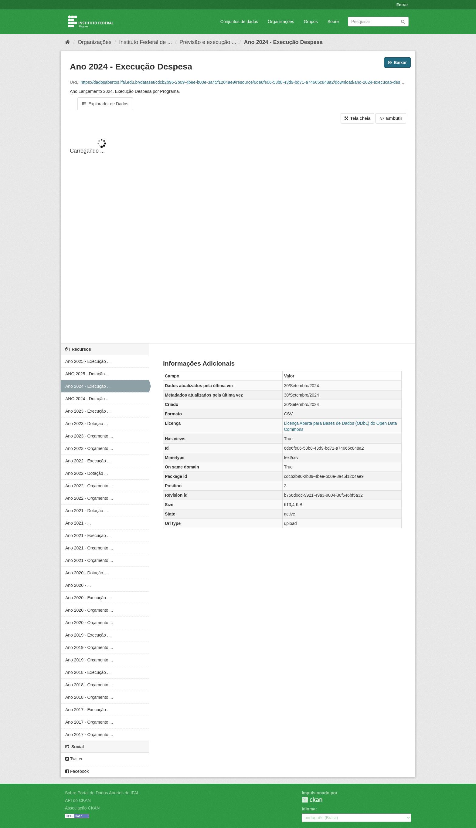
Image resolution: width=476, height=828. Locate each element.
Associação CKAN (82, 808)
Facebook (77, 771)
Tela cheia (358, 118)
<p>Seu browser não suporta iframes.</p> (238, 234)
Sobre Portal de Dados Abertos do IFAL (102, 792)
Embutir (390, 118)
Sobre (333, 21)
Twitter (74, 758)
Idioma (308, 808)
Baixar (397, 62)
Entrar (402, 4)
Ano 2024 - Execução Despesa (283, 42)
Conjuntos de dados (239, 21)
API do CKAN (78, 800)
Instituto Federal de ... (145, 42)
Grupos (311, 21)
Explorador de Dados (105, 103)
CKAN (312, 799)
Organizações (281, 21)
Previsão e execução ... (207, 42)
